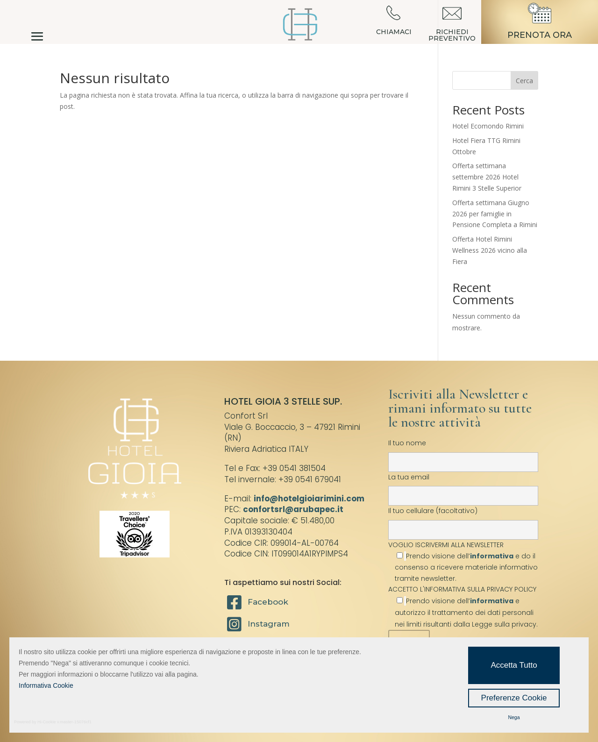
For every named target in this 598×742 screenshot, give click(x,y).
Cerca (524, 80)
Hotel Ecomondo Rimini (488, 125)
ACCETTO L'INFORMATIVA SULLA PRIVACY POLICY (462, 589)
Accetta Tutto (514, 665)
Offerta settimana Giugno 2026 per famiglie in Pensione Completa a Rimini (494, 213)
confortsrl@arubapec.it (293, 509)
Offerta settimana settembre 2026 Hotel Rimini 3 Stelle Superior (486, 177)
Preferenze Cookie (514, 697)
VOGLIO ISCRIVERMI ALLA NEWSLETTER (463, 561)
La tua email (463, 486)
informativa (491, 556)
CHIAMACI (394, 32)
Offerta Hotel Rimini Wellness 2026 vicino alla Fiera (489, 250)
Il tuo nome (463, 452)
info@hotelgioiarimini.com (309, 498)
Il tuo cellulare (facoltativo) (463, 520)
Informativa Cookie (46, 685)
